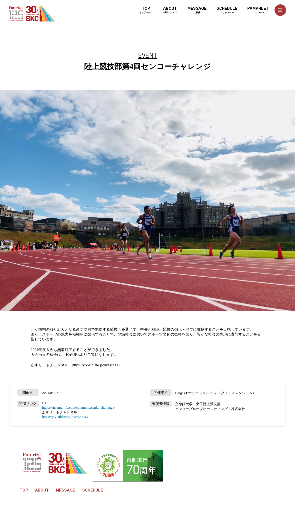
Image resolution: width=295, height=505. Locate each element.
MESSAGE (65, 490)
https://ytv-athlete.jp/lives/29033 (96, 365)
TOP (24, 490)
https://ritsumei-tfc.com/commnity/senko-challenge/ (78, 407)
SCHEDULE (92, 490)
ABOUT (42, 490)
